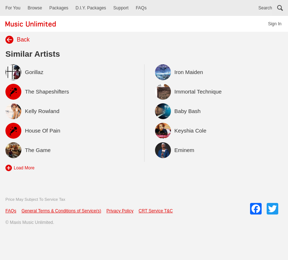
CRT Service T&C (156, 210)
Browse (34, 7)
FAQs (141, 7)
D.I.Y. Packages (91, 7)
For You (12, 7)
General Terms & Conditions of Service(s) (61, 210)
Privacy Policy (119, 210)
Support (121, 7)
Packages (58, 7)
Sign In (274, 23)
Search (265, 7)
